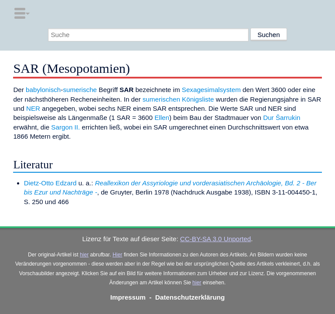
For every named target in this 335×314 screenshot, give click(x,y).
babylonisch (43, 89)
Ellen (161, 117)
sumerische (80, 89)
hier (84, 255)
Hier (117, 255)
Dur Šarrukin (281, 117)
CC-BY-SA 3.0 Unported (215, 238)
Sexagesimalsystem (211, 89)
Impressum (128, 297)
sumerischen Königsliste (178, 99)
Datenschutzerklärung (190, 297)
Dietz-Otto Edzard (50, 183)
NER (33, 108)
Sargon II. (65, 127)
